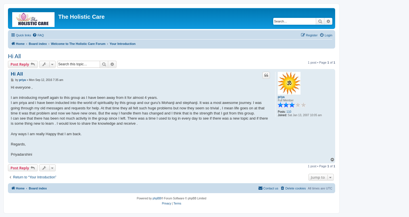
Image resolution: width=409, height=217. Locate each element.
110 (289, 111)
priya (281, 97)
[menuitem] (38, 35)
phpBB (157, 198)
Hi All (14, 56)
